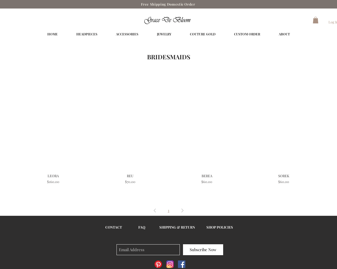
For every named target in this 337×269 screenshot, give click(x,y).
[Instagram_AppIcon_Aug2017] (170, 264)
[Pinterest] (158, 264)
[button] (315, 20)
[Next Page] (182, 210)
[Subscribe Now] (203, 249)
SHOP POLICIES (219, 227)
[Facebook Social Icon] (181, 264)
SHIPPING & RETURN (177, 227)
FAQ (141, 227)
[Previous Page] (155, 210)
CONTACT (113, 227)
